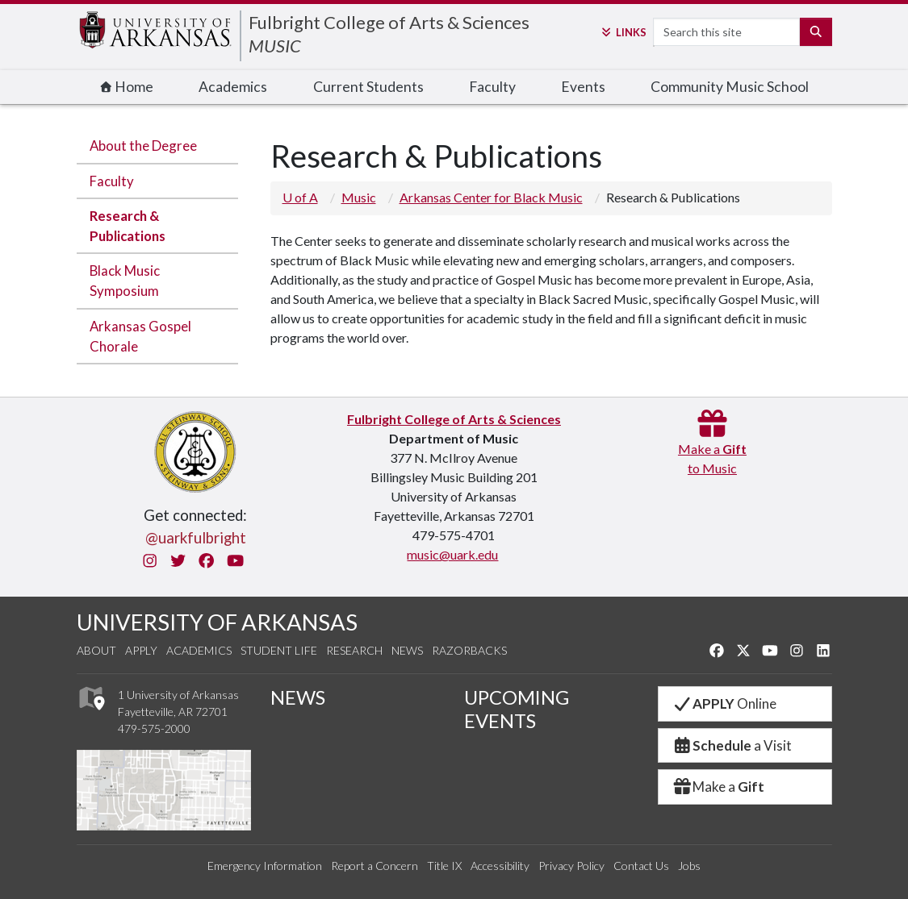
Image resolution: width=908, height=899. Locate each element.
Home (126, 86)
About (96, 650)
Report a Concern (374, 865)
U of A (300, 197)
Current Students (368, 86)
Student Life (279, 650)
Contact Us (641, 865)
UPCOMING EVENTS (516, 709)
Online (724, 703)
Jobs (689, 865)
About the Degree (143, 145)
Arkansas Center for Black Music (491, 197)
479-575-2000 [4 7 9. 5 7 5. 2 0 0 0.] (154, 728)
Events (583, 86)
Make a (718, 786)
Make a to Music (712, 449)
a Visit (732, 745)
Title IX (444, 865)
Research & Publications (127, 225)
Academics (233, 86)
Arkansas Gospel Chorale (140, 336)
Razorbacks (469, 650)
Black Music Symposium (125, 280)
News (407, 650)
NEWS (297, 697)
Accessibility (500, 865)
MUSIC (275, 45)
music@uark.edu (452, 554)
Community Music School (730, 86)
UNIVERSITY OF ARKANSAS (217, 622)
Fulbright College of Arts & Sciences (389, 22)
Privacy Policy (571, 865)
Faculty (492, 86)
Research (354, 650)
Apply (141, 650)
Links (623, 32)
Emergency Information (264, 865)
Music (358, 197)
